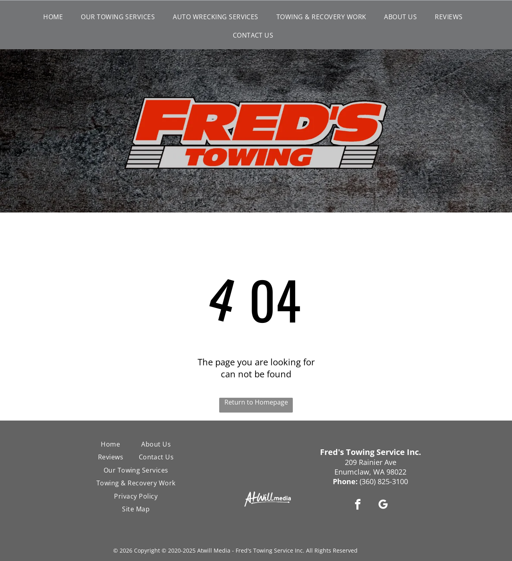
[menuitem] (56, 17)
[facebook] (358, 505)
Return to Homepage (256, 402)
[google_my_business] (383, 505)
